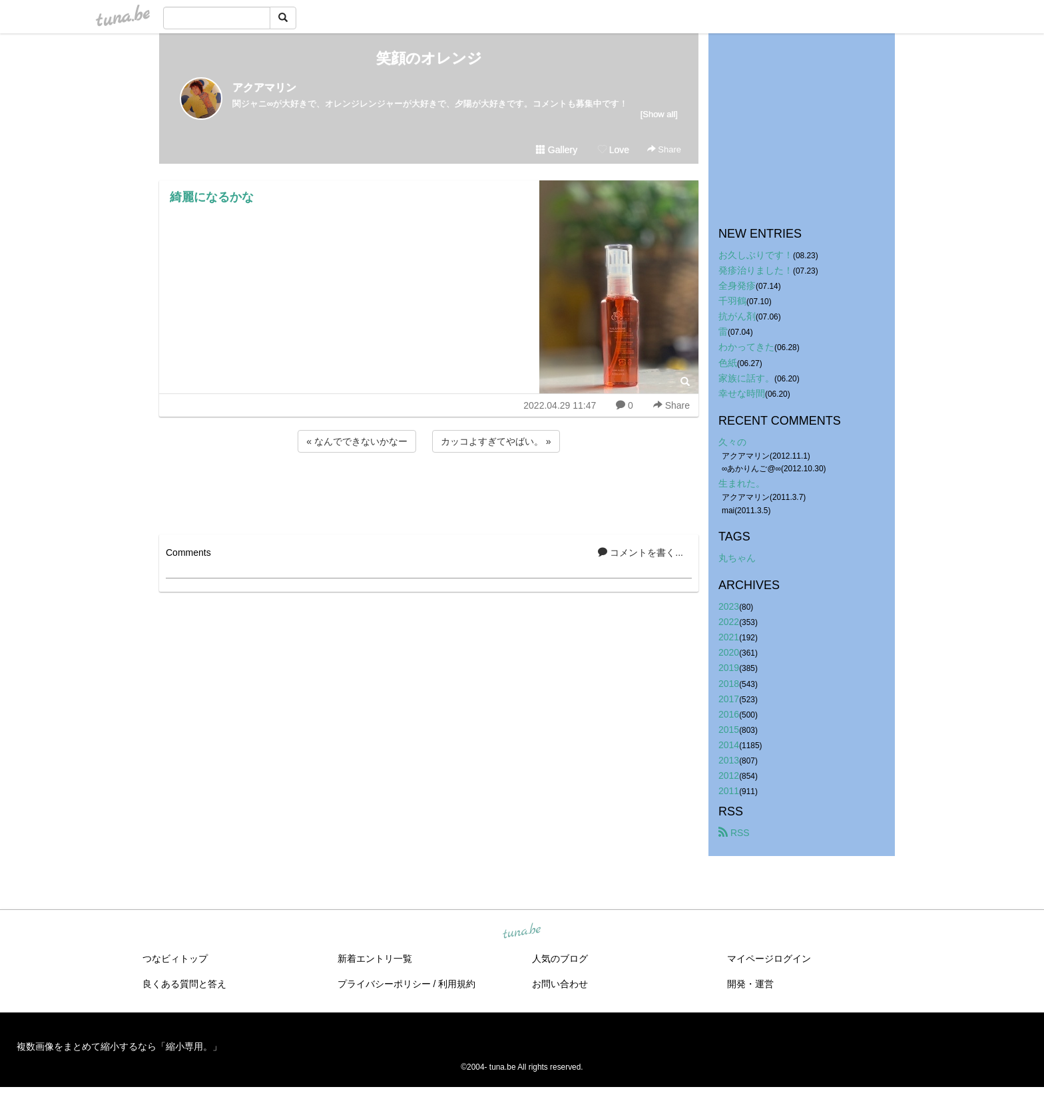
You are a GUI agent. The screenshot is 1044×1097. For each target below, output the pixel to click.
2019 (728, 667)
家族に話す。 (746, 378)
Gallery (556, 149)
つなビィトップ (175, 958)
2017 (728, 699)
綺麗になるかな (212, 197)
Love (613, 149)
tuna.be (521, 932)
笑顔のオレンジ (429, 58)
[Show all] (659, 114)
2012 (728, 775)
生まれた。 (741, 483)
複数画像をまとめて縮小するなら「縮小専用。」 (119, 1046)
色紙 (727, 362)
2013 (728, 760)
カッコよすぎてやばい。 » (496, 441)
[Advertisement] (428, 491)
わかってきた (746, 346)
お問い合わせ (560, 984)
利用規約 (456, 984)
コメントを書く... (640, 552)
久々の (732, 442)
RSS (734, 832)
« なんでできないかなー (356, 441)
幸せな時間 (741, 393)
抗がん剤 (737, 316)
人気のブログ (560, 958)
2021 (728, 637)
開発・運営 (750, 984)
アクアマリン (264, 87)
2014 (728, 745)
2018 (728, 683)
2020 (728, 652)
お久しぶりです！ (755, 255)
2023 (728, 606)
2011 (728, 790)
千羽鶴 (732, 301)
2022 (728, 621)
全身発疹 (737, 285)
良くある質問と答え (184, 984)
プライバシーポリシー (384, 984)
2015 (728, 729)
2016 (728, 714)
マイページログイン (769, 958)
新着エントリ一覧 (375, 958)
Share (664, 149)
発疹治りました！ (755, 270)
